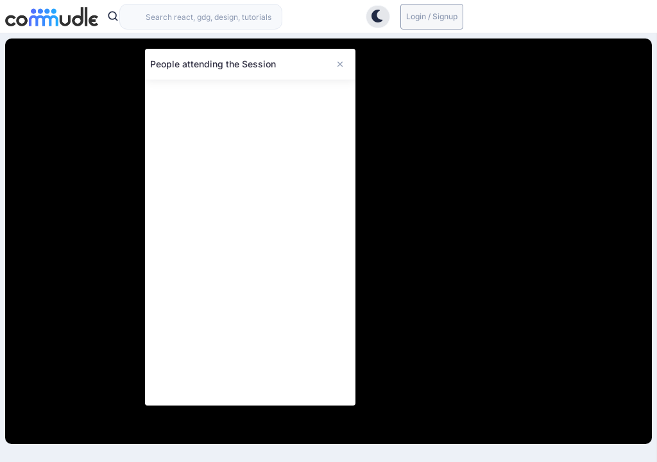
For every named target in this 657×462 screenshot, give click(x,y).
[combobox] (200, 17)
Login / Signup (431, 16)
